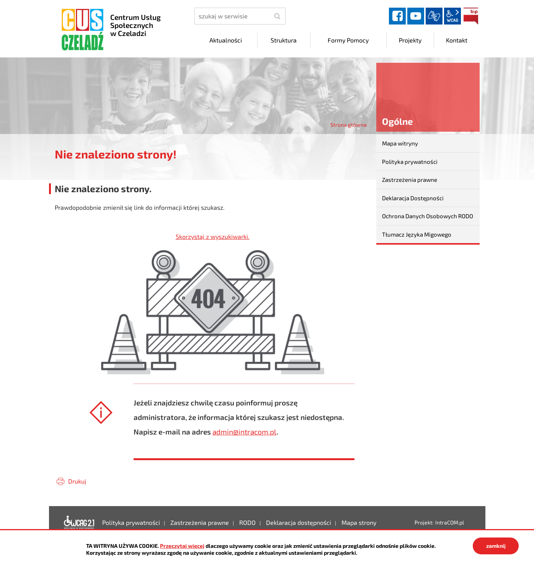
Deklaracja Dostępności (413, 197)
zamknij (496, 545)
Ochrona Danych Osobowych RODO (427, 215)
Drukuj (77, 481)
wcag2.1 (452, 16)
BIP (470, 16)
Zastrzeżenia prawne (409, 179)
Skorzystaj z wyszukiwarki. (213, 236)
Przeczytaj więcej (182, 545)
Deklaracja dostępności (79, 522)
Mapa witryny (400, 143)
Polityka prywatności (410, 161)
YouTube (415, 16)
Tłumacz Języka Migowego (416, 234)
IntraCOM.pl (449, 522)
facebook (397, 16)
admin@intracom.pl (244, 431)
